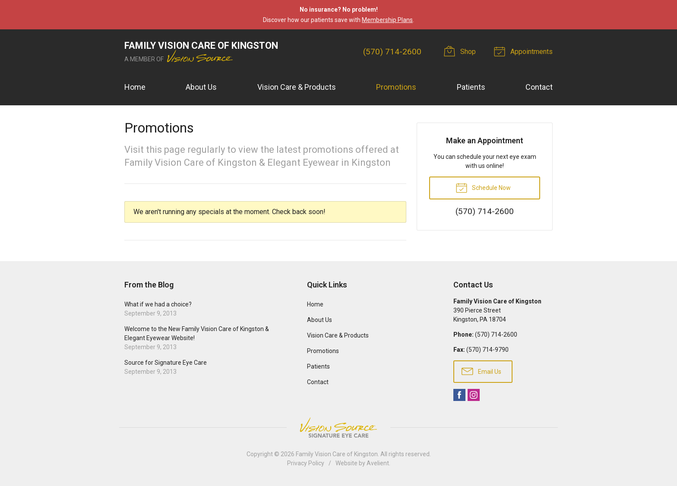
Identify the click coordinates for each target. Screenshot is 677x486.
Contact (539, 87)
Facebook (459, 395)
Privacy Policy (305, 463)
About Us (201, 87)
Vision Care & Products (296, 87)
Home (135, 87)
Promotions (396, 87)
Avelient (378, 463)
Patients (471, 87)
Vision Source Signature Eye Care (338, 427)
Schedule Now (483, 187)
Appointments (525, 51)
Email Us (481, 371)
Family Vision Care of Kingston (337, 454)
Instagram (474, 395)
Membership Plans (387, 19)
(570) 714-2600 (392, 52)
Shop (461, 51)
